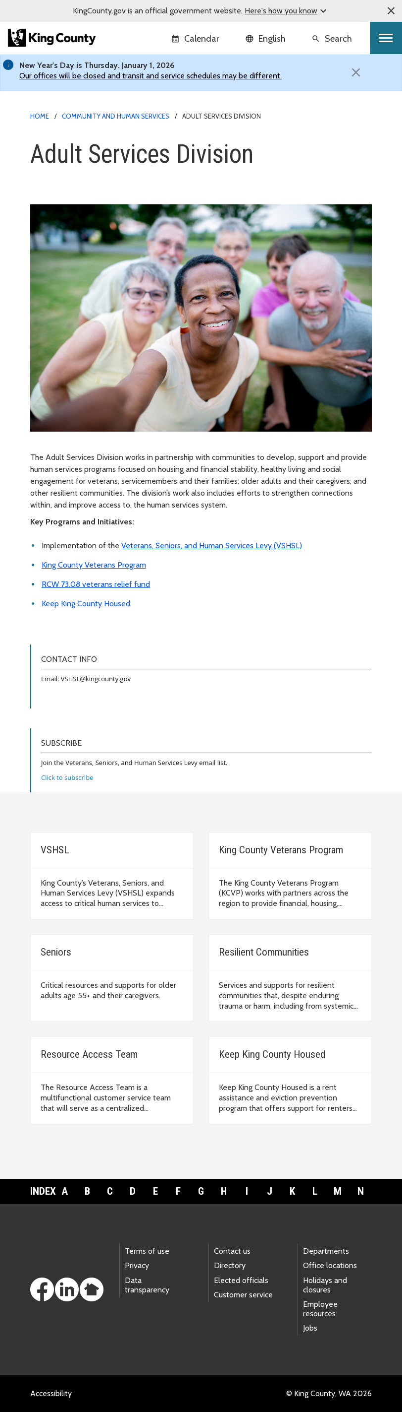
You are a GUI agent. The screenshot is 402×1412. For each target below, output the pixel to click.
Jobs (310, 1328)
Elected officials (241, 1280)
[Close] (356, 72)
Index (41, 1191)
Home (39, 116)
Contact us (232, 1251)
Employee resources (320, 1308)
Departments (326, 1251)
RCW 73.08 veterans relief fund (96, 584)
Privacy (137, 1265)
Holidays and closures (325, 1285)
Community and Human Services (115, 116)
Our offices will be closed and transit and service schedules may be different (149, 75)
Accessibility (51, 1393)
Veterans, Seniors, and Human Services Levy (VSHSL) (211, 545)
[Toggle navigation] (386, 38)
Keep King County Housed (86, 603)
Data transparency (147, 1285)
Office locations (330, 1265)
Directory (230, 1265)
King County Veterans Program (94, 565)
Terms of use (147, 1251)
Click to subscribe (67, 777)
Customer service (243, 1294)
